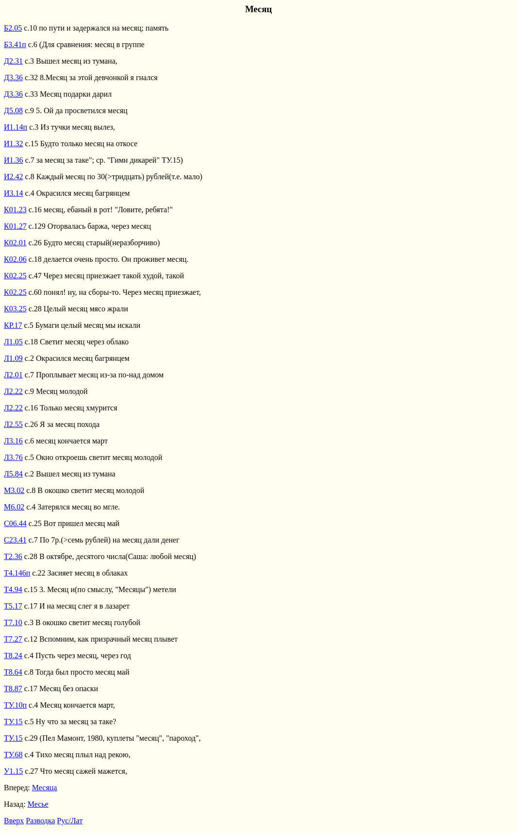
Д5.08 (13, 110)
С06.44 (15, 523)
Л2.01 (13, 375)
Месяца (44, 787)
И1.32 (13, 143)
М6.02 (14, 507)
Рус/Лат (70, 820)
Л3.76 (13, 457)
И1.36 (13, 160)
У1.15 (13, 771)
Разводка (40, 820)
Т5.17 (13, 606)
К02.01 (15, 242)
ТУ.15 (13, 721)
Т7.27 (13, 639)
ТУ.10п (15, 705)
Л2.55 (13, 424)
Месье (38, 804)
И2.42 (13, 176)
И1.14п (15, 127)
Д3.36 (13, 77)
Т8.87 (13, 688)
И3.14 (13, 193)
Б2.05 (13, 28)
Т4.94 (13, 589)
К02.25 (15, 276)
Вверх (14, 820)
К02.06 (15, 259)
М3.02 (14, 490)
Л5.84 (13, 474)
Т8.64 (13, 672)
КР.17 (13, 325)
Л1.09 (13, 358)
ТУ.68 (13, 754)
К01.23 (15, 209)
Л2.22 (13, 391)
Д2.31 (13, 61)
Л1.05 (13, 342)
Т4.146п (17, 573)
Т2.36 (13, 556)
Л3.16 (13, 441)
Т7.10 (13, 622)
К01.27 (15, 226)
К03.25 (15, 309)
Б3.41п (15, 44)
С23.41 (15, 540)
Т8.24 (13, 655)
